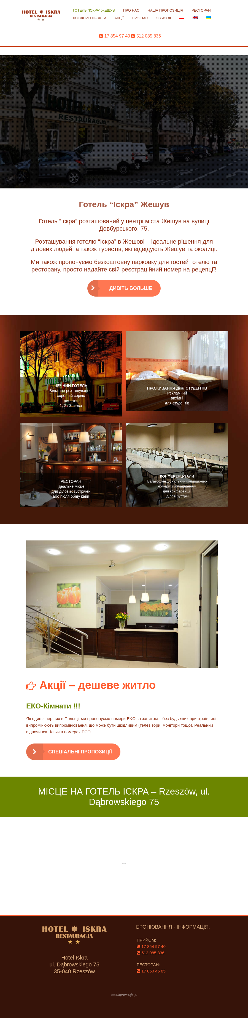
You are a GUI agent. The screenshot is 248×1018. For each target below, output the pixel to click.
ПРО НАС (131, 10)
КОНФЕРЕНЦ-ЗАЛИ (89, 18)
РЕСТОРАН (201, 10)
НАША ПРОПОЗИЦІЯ (165, 10)
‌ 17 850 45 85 (151, 971)
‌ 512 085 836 (146, 36)
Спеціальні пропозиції (80, 752)
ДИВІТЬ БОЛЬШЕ (130, 288)
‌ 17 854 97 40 (114, 36)
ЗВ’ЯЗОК (163, 18)
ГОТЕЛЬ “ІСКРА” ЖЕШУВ (94, 10)
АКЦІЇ (118, 18)
